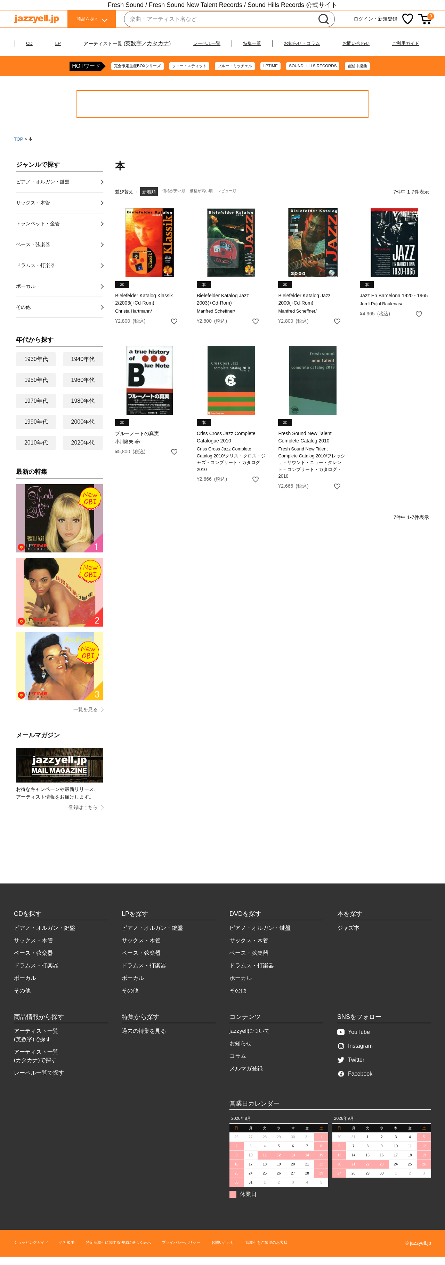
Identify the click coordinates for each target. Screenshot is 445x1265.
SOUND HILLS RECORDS (329, 74)
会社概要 (78, 1251)
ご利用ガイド (223, 52)
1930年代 (36, 367)
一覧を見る (85, 718)
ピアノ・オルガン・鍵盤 (43, 190)
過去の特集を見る (144, 1039)
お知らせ (240, 1052)
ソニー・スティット (179, 74)
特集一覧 (274, 43)
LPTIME (279, 74)
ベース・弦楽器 (33, 253)
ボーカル (25, 294)
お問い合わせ (391, 43)
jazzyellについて (249, 1039)
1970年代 (36, 409)
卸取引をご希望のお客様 (320, 1251)
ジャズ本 (348, 936)
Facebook (354, 1082)
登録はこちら (83, 815)
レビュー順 (237, 200)
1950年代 (36, 388)
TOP (18, 147)
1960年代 (83, 388)
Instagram (355, 1054)
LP (71, 43)
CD (41, 43)
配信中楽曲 (383, 74)
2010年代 (36, 451)
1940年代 (83, 367)
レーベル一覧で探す (39, 1081)
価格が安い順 (175, 200)
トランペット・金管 (38, 232)
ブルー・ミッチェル (236, 74)
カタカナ (172, 43)
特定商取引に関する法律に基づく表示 (140, 1251)
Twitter (350, 1068)
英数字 (147, 43)
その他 (23, 315)
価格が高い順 (207, 200)
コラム (237, 1064)
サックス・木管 (33, 211)
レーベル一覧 (223, 43)
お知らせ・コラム (330, 43)
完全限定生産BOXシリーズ (115, 74)
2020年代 (83, 451)
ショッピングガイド (36, 1251)
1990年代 (36, 430)
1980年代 (83, 409)
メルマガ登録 (246, 1077)
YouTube (353, 1040)
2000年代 (83, 430)
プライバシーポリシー (217, 1251)
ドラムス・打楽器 (35, 273)
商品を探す (88, 21)
